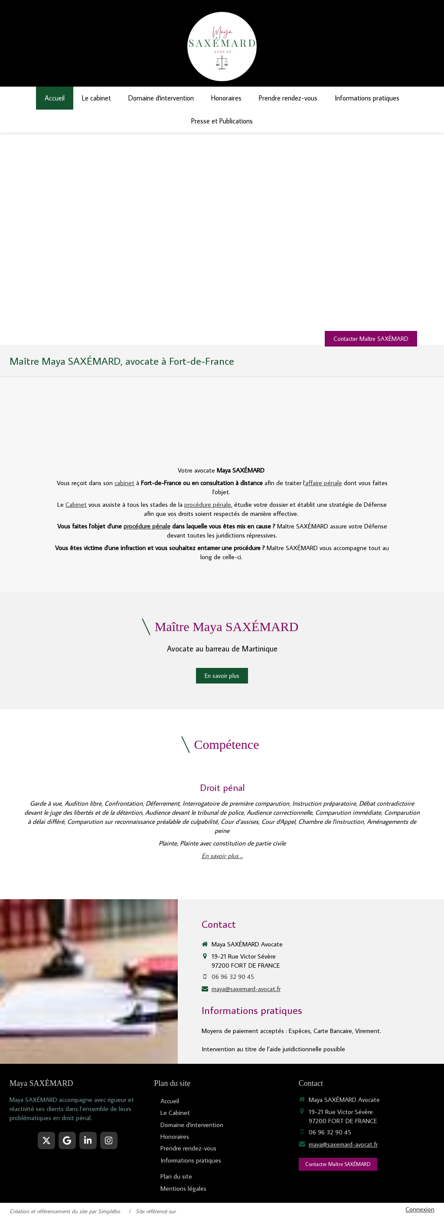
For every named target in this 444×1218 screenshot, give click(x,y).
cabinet (124, 483)
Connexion (419, 1209)
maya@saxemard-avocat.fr (246, 989)
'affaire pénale (323, 483)
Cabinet (76, 504)
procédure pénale (207, 504)
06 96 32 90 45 (233, 976)
